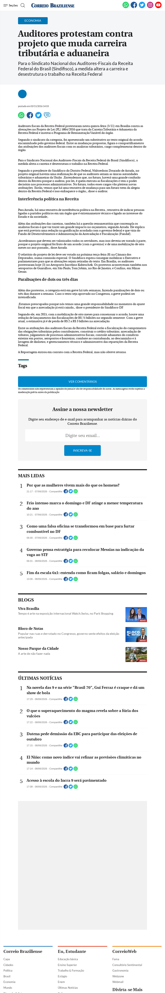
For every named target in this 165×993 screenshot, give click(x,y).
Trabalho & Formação (71, 970)
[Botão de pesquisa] (22, 5)
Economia (9, 982)
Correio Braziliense (22, 951)
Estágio (62, 976)
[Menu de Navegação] (10, 5)
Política (7, 970)
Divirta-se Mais (127, 989)
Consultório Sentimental (127, 965)
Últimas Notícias (68, 987)
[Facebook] (134, 7)
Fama (115, 959)
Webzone (118, 976)
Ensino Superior (67, 965)
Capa (6, 959)
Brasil (6, 976)
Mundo (7, 987)
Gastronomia (120, 970)
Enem (61, 982)
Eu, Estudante (72, 951)
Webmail (117, 982)
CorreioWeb (124, 951)
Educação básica (68, 959)
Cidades (8, 965)
